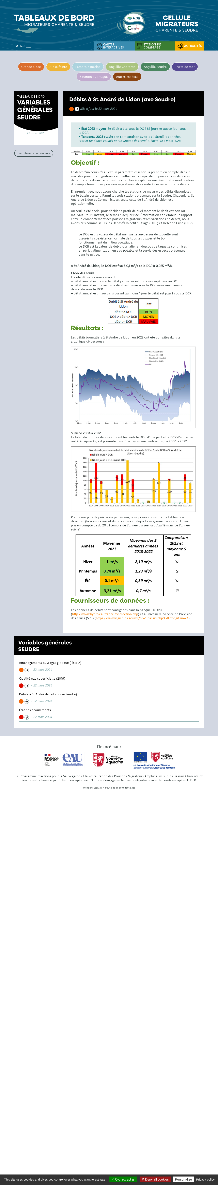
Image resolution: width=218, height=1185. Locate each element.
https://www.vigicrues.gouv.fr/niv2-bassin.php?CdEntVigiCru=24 (142, 618)
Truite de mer (185, 67)
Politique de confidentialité (120, 787)
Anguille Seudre (155, 67)
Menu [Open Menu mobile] (23, 46)
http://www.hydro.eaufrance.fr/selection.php (105, 614)
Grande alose (31, 67)
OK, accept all (123, 1179)
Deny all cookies (155, 1179)
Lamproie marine (87, 67)
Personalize (183, 1179)
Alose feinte (58, 67)
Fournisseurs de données (34, 153)
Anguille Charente (122, 67)
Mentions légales (92, 787)
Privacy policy (205, 1179)
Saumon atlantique (94, 77)
